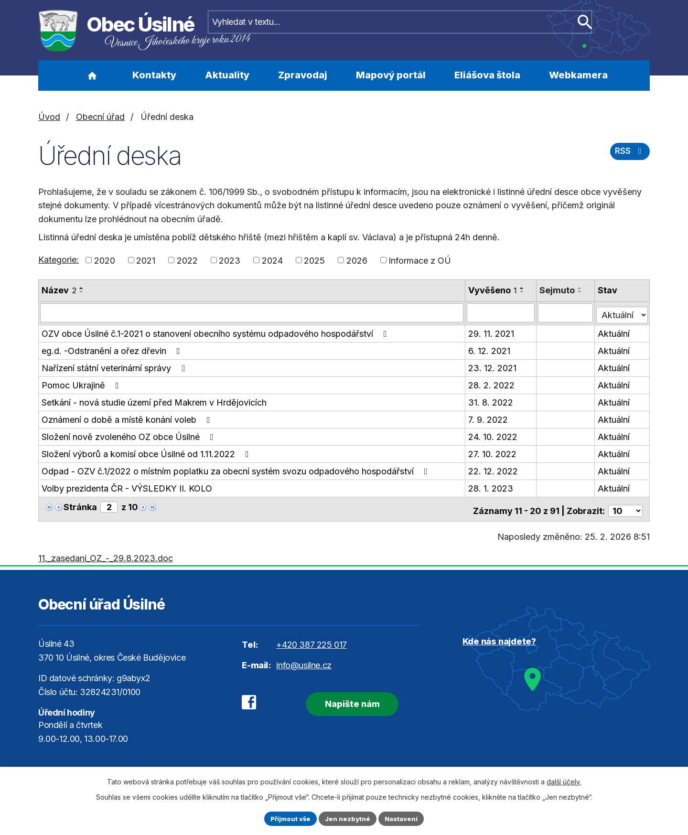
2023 (229, 260)
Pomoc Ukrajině (82, 383)
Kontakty (154, 75)
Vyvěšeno (493, 290)
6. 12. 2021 (490, 349)
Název (59, 290)
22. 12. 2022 (494, 469)
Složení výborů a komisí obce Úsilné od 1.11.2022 (147, 452)
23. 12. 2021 (493, 366)
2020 (104, 260)
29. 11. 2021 (492, 332)
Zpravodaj (302, 75)
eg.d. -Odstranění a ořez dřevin (113, 349)
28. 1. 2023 (491, 487)
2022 (187, 260)
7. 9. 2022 (489, 418)
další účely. (564, 780)
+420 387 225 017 (311, 639)
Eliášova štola (487, 75)
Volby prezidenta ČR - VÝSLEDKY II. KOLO (127, 487)
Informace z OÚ (419, 260)
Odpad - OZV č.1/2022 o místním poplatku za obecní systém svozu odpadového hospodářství (236, 469)
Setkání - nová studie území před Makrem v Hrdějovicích (154, 401)
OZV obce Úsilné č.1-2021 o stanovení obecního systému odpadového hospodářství (216, 332)
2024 (272, 260)
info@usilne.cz (303, 660)
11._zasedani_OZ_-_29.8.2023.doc (105, 553)
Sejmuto (558, 290)
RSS (629, 155)
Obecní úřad (100, 117)
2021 (145, 260)
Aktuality (227, 75)
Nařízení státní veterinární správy (115, 366)
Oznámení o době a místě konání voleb (128, 418)
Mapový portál (391, 75)
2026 (356, 260)
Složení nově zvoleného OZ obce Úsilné (129, 435)
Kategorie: (58, 260)
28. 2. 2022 (492, 383)
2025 (314, 260)
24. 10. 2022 (493, 435)
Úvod (92, 75)
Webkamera (578, 75)
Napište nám (342, 697)
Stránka (80, 505)
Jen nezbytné (348, 818)
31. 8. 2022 (491, 401)
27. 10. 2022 (493, 452)
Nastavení (404, 818)
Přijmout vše (287, 818)
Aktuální (615, 332)
